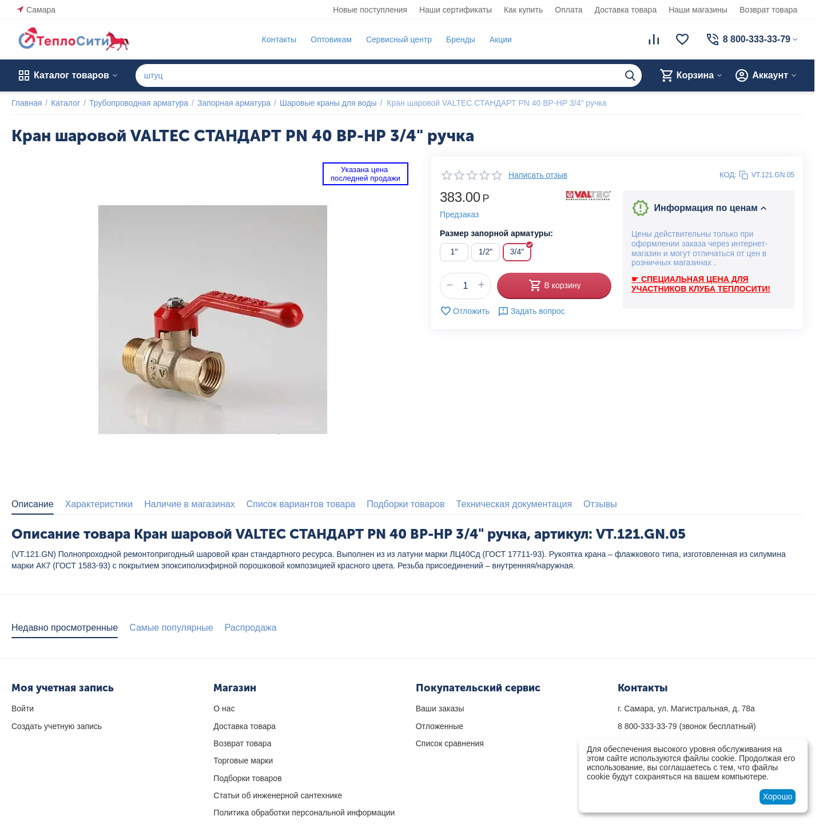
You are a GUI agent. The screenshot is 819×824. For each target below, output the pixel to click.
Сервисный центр (399, 39)
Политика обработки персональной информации (304, 812)
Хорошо (778, 796)
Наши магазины (698, 9)
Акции (501, 39)
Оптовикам (331, 39)
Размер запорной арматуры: (496, 233)
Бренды (460, 39)
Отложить (465, 311)
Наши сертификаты (455, 9)
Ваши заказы (440, 708)
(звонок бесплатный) (687, 726)
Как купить (523, 9)
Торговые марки (243, 760)
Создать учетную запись (56, 726)
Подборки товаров (247, 778)
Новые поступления (370, 9)
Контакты (279, 39)
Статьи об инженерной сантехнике (277, 795)
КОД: (728, 174)
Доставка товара (626, 9)
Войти (22, 708)
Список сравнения (450, 743)
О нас (223, 708)
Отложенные (439, 726)
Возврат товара (768, 9)
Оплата (568, 9)
